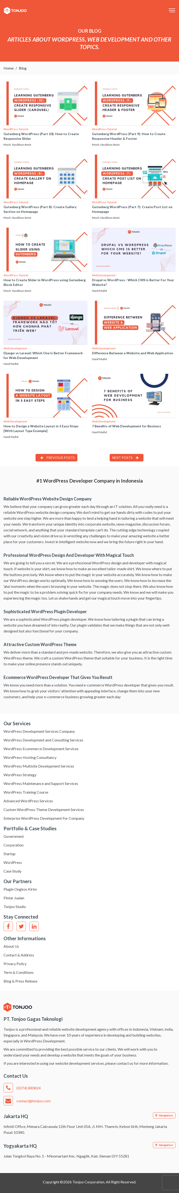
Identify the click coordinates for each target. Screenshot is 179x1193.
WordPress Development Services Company (39, 731)
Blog (23, 68)
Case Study (12, 871)
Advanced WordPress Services (28, 801)
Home (9, 68)
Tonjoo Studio (15, 906)
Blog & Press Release (20, 981)
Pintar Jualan (14, 898)
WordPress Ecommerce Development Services (41, 748)
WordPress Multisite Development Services (39, 766)
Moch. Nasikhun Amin (17, 144)
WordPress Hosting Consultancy (30, 757)
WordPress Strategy (20, 774)
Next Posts (125, 458)
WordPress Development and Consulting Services (43, 740)
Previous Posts (57, 458)
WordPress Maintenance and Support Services (41, 783)
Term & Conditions (19, 972)
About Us (11, 946)
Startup (10, 853)
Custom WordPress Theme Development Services (44, 809)
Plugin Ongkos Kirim (20, 889)
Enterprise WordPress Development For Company (44, 818)
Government (14, 836)
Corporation (14, 845)
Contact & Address (19, 955)
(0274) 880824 (22, 1087)
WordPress (13, 862)
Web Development (103, 275)
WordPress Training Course (26, 792)
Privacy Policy (15, 963)
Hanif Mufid (99, 290)
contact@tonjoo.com (27, 1100)
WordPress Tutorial (16, 129)
